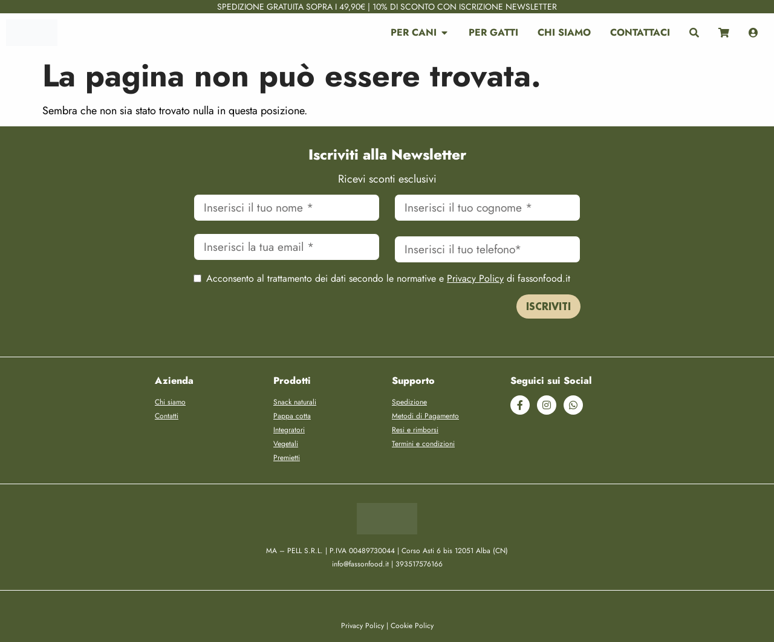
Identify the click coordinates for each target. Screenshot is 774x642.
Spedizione (409, 402)
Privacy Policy (475, 278)
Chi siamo (170, 402)
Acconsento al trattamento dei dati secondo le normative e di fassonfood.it (388, 279)
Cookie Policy (412, 625)
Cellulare (487, 233)
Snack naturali (294, 402)
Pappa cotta (292, 415)
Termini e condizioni (423, 443)
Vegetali (285, 443)
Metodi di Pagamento (425, 415)
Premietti (286, 457)
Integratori (289, 429)
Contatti (166, 415)
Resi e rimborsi (415, 429)
